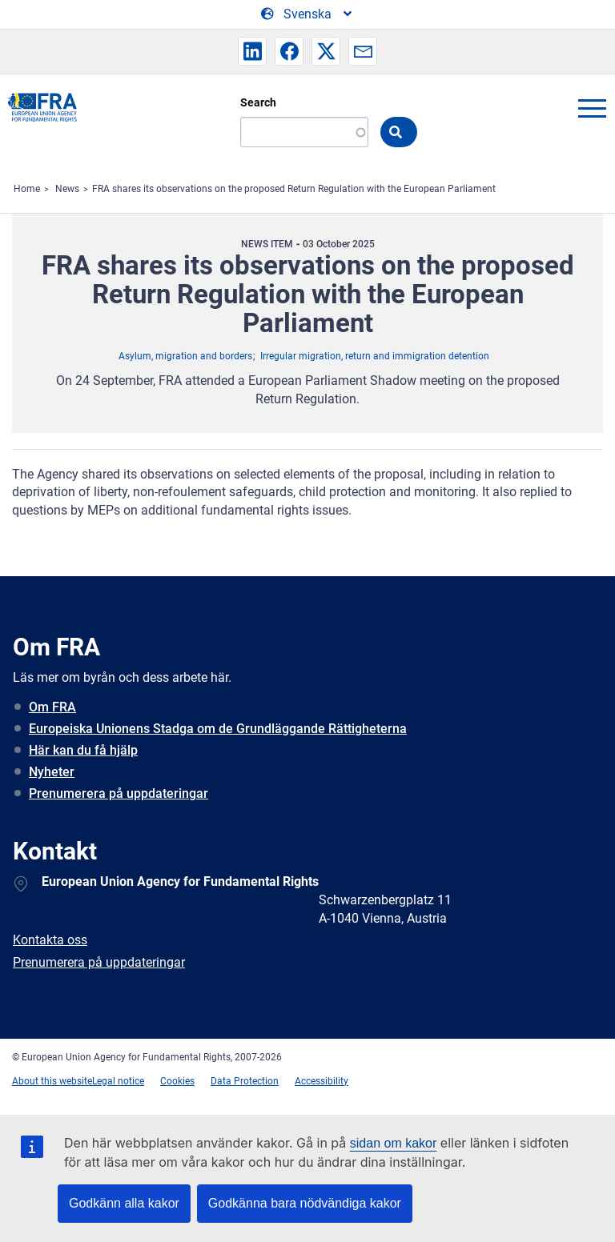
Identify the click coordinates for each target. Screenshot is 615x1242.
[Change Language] (307, 14)
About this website (52, 1081)
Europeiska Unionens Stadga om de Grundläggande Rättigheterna (218, 728)
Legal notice (118, 1081)
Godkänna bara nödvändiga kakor (304, 1203)
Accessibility (321, 1081)
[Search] (304, 132)
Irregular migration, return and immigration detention (374, 356)
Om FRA (52, 707)
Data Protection (245, 1081)
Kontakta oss (50, 940)
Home (27, 188)
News (67, 188)
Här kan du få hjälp (83, 750)
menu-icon (592, 108)
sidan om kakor (393, 1143)
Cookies (177, 1081)
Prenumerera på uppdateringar (118, 793)
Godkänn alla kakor (124, 1203)
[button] (252, 51)
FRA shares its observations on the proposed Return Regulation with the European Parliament (294, 188)
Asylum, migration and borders (185, 356)
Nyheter (51, 771)
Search (258, 102)
